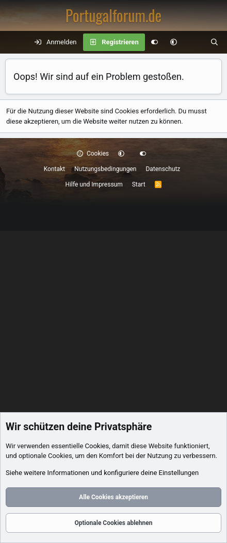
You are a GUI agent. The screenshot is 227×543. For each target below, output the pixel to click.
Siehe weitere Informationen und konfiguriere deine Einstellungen (102, 473)
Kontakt (54, 169)
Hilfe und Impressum (94, 184)
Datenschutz (162, 169)
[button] (173, 42)
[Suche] (214, 42)
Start (138, 184)
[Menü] (13, 42)
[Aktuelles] (193, 42)
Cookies (93, 153)
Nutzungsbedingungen (105, 169)
